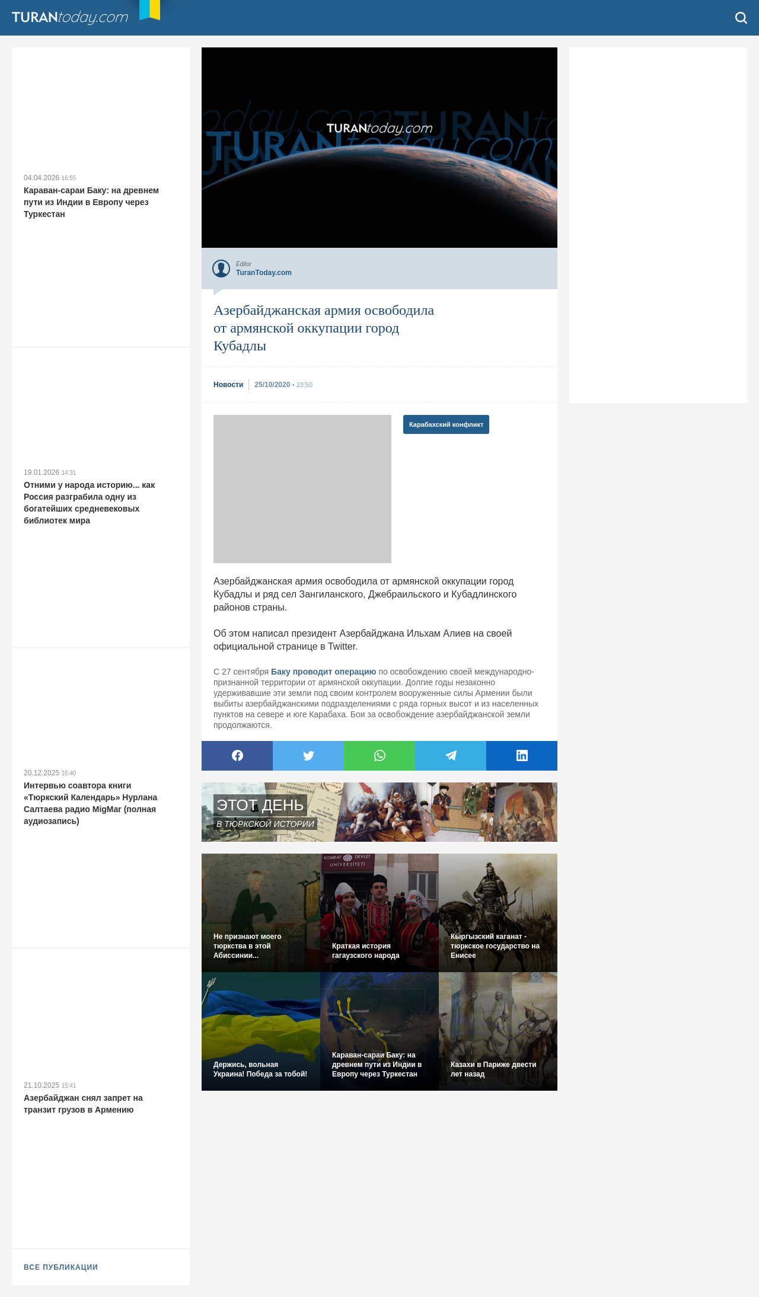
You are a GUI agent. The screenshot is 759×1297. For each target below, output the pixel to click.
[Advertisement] (302, 489)
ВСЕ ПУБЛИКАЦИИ (61, 1267)
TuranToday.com (82, 18)
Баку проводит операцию (323, 671)
